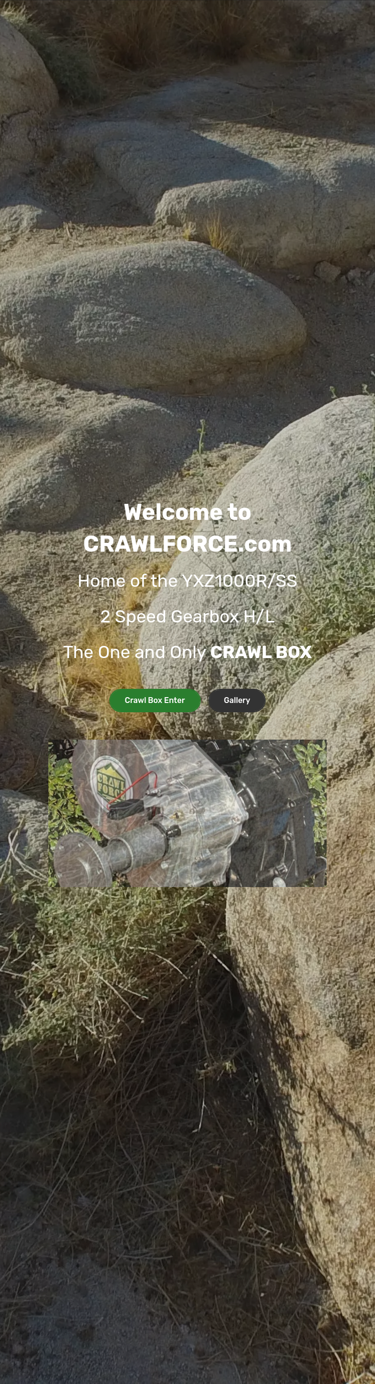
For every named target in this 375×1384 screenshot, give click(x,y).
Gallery (237, 700)
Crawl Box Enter (155, 700)
